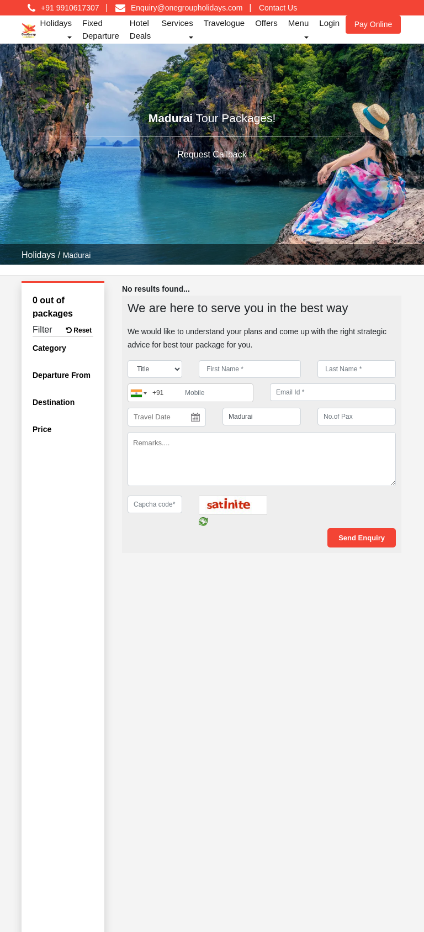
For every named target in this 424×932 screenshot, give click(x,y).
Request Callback (211, 154)
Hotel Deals (140, 29)
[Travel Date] (167, 417)
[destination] (261, 416)
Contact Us (278, 7)
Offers (266, 23)
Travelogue (224, 23)
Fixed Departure (100, 29)
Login (329, 23)
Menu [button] (298, 23)
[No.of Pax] (356, 416)
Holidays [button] (56, 23)
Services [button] (177, 23)
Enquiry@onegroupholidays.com (187, 7)
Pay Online (373, 24)
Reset (79, 330)
